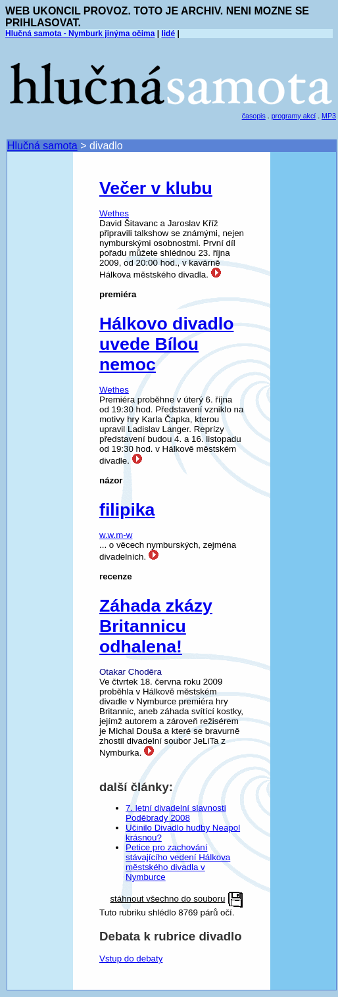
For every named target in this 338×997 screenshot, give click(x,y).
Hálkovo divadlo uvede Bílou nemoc (166, 344)
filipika (127, 510)
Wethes (114, 213)
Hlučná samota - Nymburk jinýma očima (80, 33)
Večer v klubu (155, 188)
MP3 (329, 116)
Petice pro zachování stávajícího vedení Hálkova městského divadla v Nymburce (178, 862)
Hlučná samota (42, 145)
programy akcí (294, 116)
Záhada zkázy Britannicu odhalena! (155, 626)
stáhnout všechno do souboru (167, 899)
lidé (168, 33)
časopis (254, 116)
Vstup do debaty (130, 958)
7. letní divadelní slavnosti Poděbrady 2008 (176, 813)
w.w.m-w (115, 535)
